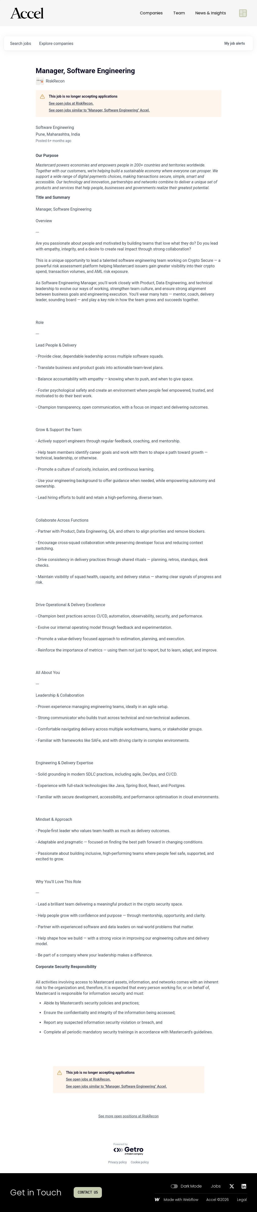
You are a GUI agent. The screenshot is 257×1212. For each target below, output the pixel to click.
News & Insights (210, 13)
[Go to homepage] (26, 13)
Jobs (216, 1186)
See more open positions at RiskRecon (128, 1116)
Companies (151, 13)
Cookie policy (140, 1162)
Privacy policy (117, 1162)
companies (56, 43)
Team (179, 13)
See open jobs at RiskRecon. (71, 103)
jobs (20, 43)
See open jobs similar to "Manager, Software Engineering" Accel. (99, 110)
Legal (242, 1200)
